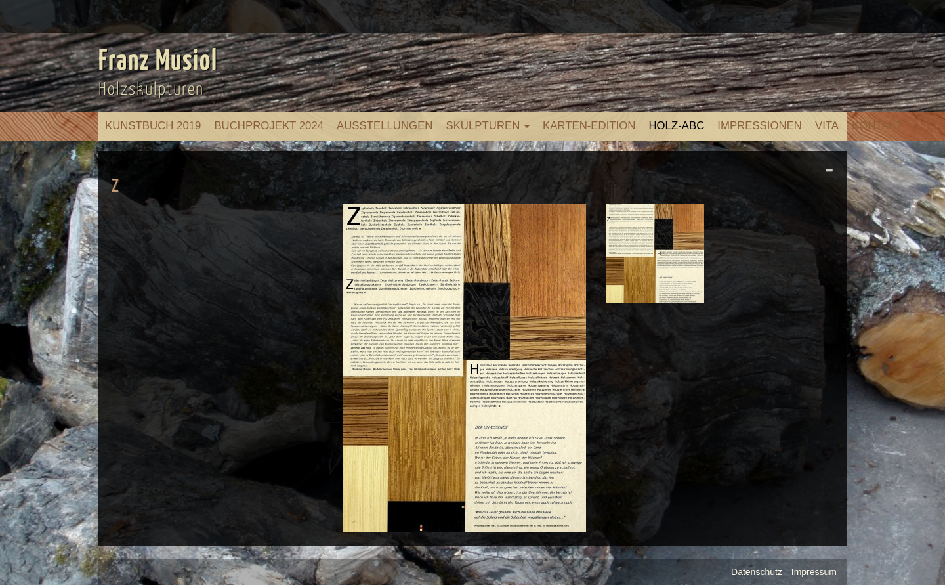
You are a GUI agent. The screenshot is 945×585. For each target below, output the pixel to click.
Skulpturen (488, 125)
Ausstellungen (384, 125)
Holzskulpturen (151, 89)
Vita (827, 125)
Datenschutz (756, 572)
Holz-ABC (676, 125)
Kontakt (877, 125)
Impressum (814, 572)
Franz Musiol (158, 62)
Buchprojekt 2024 (269, 125)
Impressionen (759, 125)
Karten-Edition (589, 125)
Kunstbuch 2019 (153, 125)
